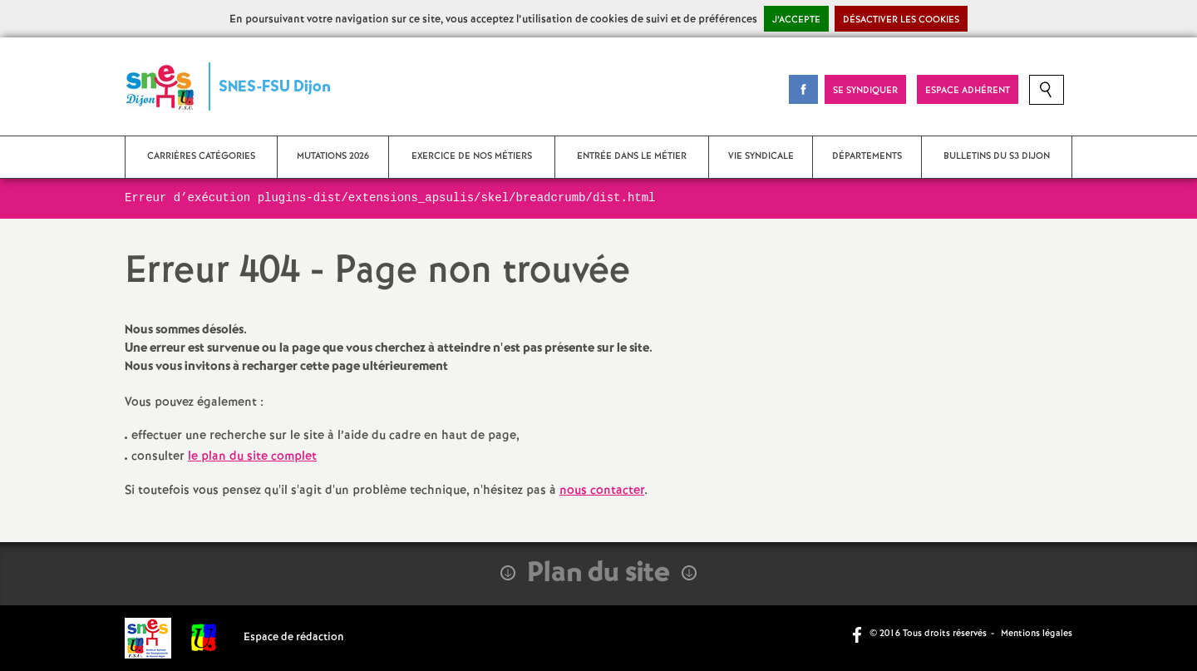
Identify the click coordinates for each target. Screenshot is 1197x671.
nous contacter (601, 490)
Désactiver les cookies (901, 20)
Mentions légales (1036, 633)
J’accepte (796, 20)
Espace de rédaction (294, 637)
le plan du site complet (252, 456)
